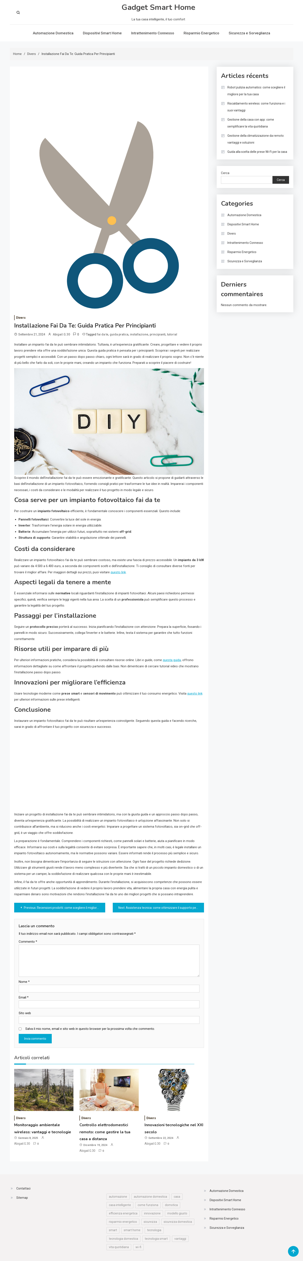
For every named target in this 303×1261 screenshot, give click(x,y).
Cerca (225, 173)
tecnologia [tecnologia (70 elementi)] (154, 1230)
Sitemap (22, 1197)
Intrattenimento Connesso (152, 33)
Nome (24, 982)
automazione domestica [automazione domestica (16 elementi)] (150, 1196)
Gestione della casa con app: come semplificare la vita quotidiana (250, 123)
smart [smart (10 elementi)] (113, 1230)
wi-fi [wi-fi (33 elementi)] (138, 1247)
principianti (158, 334)
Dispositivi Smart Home (102, 33)
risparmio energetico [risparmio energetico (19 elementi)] (123, 1221)
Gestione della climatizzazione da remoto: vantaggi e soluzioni (255, 139)
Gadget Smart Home (158, 7)
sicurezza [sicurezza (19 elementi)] (150, 1221)
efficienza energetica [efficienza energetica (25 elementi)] (123, 1213)
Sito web (25, 1013)
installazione (139, 334)
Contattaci (23, 1188)
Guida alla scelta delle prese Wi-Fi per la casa (257, 151)
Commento (28, 942)
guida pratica (119, 334)
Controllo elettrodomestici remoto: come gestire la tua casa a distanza (104, 1131)
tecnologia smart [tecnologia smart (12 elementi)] (156, 1238)
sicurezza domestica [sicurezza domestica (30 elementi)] (178, 1221)
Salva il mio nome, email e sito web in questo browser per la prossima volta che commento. (90, 1029)
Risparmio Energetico (201, 33)
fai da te (102, 334)
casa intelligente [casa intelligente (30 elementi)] (120, 1205)
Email (24, 997)
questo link (118, 572)
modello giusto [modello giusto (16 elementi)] (177, 1213)
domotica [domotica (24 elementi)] (171, 1205)
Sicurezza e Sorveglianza (249, 33)
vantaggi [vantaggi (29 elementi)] (180, 1238)
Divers (21, 318)
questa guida (172, 660)
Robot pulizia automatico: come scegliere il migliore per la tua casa (256, 91)
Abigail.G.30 (61, 334)
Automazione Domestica (53, 33)
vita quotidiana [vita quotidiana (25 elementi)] (119, 1247)
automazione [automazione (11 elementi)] (118, 1196)
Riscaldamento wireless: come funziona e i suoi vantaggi (256, 107)
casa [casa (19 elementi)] (177, 1196)
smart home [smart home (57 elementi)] (132, 1230)
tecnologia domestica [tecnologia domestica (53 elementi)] (123, 1238)
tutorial (172, 334)
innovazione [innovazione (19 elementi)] (152, 1213)
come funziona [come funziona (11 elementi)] (148, 1205)
